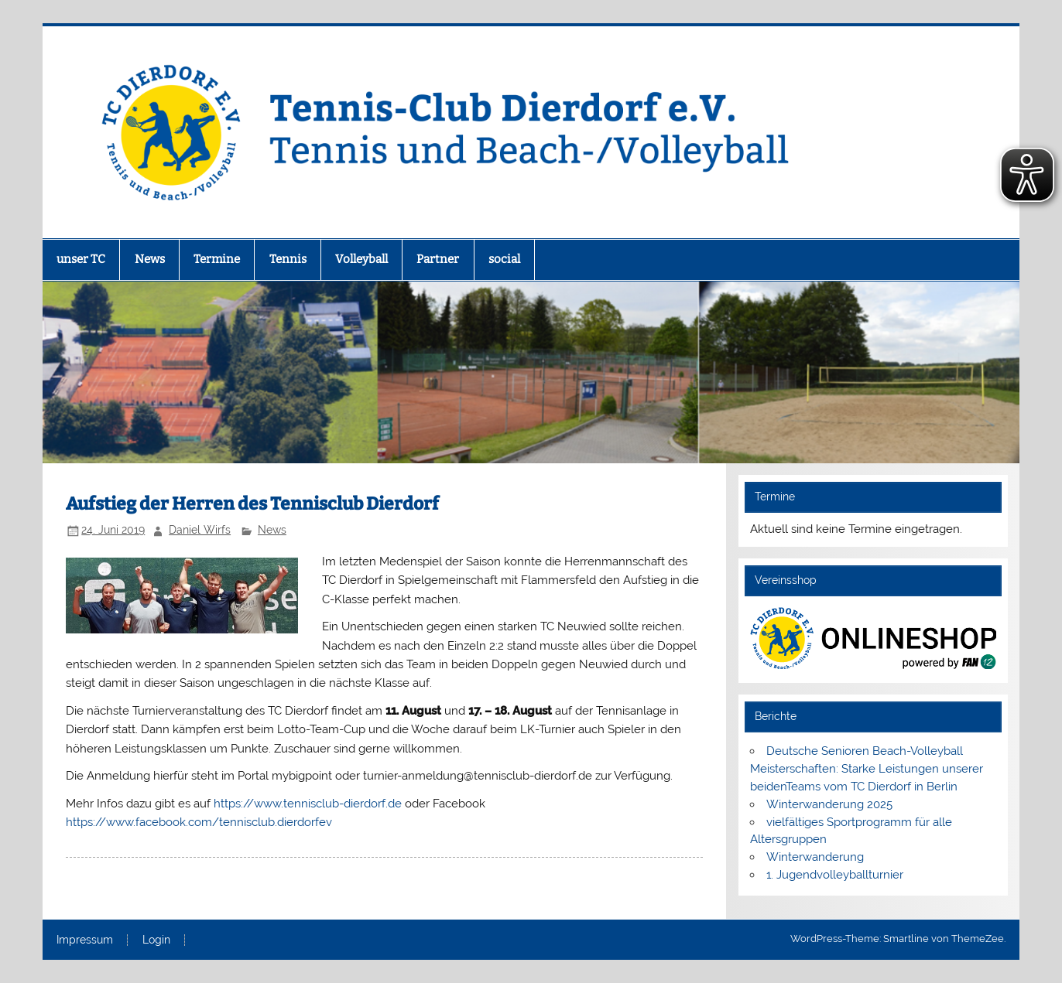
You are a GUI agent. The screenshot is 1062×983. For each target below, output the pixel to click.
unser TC (81, 259)
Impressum (85, 940)
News (150, 259)
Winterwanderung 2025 (829, 804)
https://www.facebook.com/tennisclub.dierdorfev (199, 822)
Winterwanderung (815, 857)
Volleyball (361, 259)
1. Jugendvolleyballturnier (834, 875)
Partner (437, 259)
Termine (217, 259)
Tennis (288, 259)
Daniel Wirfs (200, 530)
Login (156, 940)
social (504, 259)
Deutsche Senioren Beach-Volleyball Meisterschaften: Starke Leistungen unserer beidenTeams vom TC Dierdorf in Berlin (866, 769)
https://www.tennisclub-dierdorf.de (308, 804)
